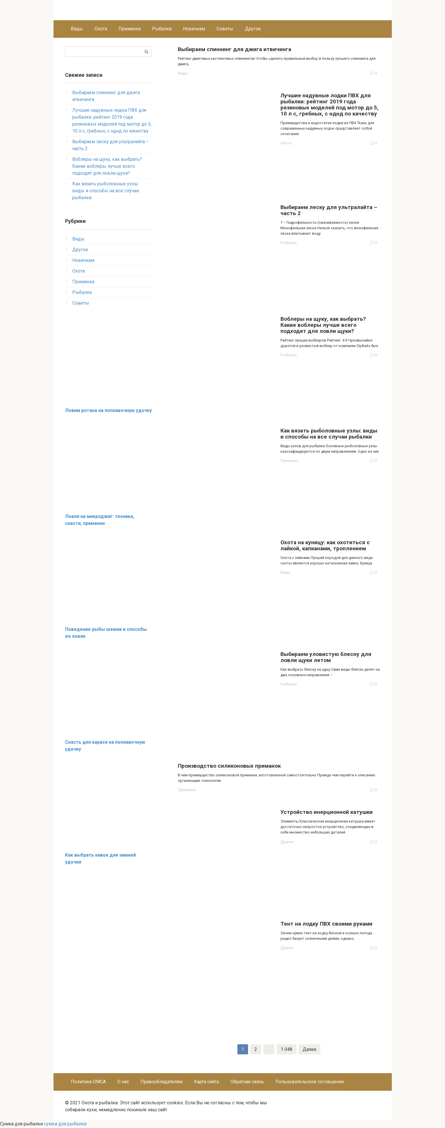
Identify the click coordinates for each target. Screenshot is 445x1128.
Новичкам (194, 28)
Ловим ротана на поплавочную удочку (108, 410)
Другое (253, 28)
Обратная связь (247, 1082)
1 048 (286, 1049)
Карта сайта (206, 1082)
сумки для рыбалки (65, 1124)
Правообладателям (161, 1082)
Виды (77, 28)
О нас (123, 1082)
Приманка (130, 28)
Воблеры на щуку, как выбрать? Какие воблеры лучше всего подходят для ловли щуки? (107, 166)
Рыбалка (161, 28)
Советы (225, 28)
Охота (101, 28)
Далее (310, 1049)
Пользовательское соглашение (310, 1082)
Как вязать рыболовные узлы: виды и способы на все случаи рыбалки (105, 190)
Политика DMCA (88, 1082)
